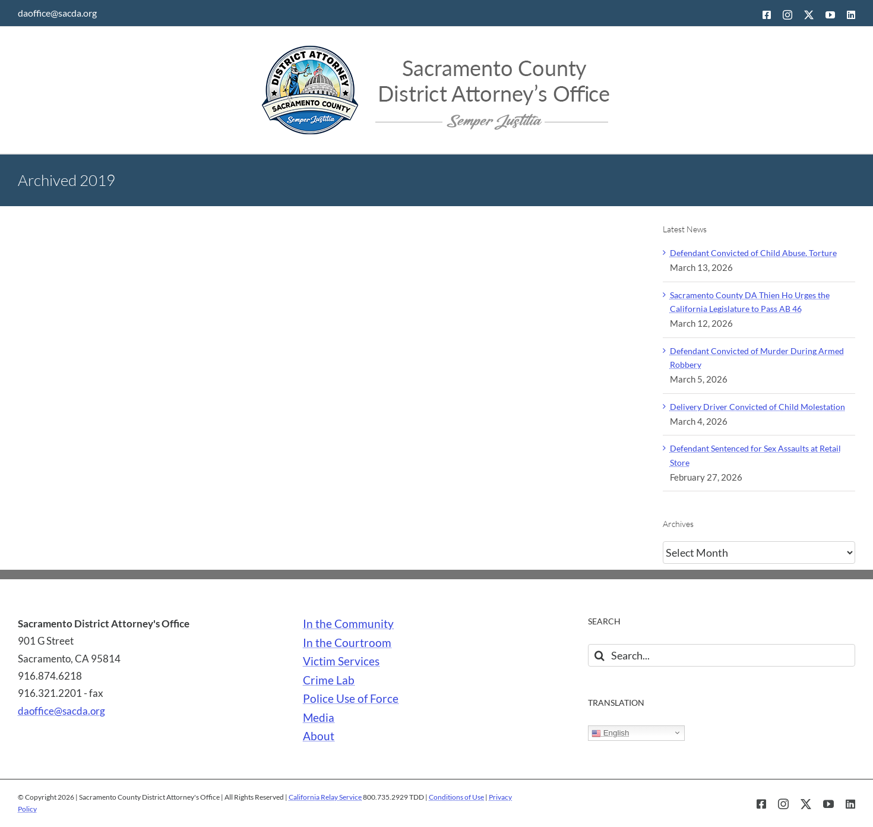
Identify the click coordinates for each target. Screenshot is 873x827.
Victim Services (341, 661)
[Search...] (721, 655)
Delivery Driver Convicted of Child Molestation (757, 407)
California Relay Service (325, 797)
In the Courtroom (347, 642)
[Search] (599, 655)
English (610, 733)
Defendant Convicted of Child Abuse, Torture (753, 253)
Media (318, 717)
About (318, 736)
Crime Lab (329, 680)
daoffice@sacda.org (57, 12)
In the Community (348, 623)
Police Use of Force (350, 698)
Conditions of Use (456, 797)
